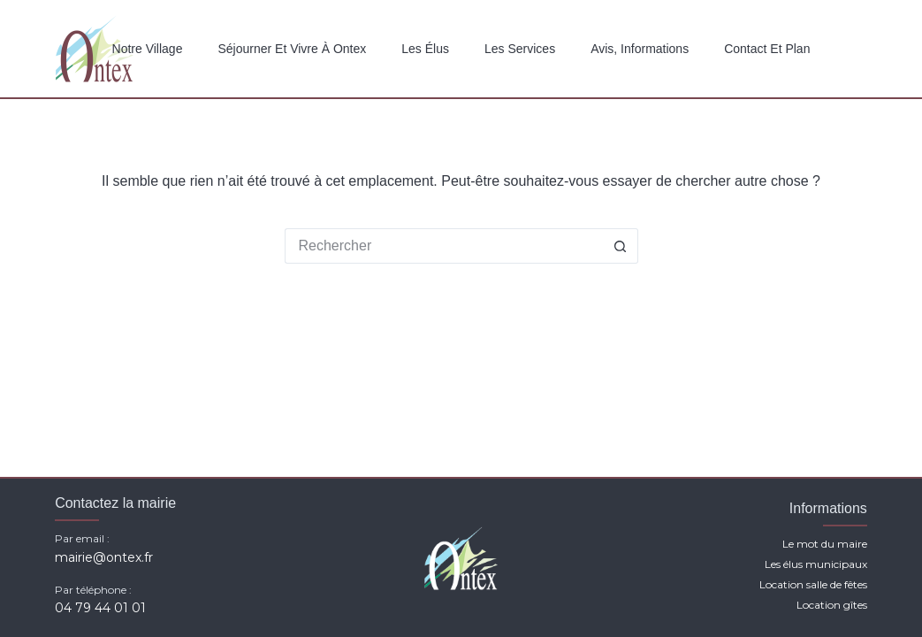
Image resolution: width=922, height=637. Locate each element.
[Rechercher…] (444, 246)
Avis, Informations (640, 49)
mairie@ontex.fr (104, 557)
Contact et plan (767, 49)
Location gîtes (831, 604)
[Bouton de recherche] (620, 246)
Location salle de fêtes (813, 584)
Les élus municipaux (816, 564)
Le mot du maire (824, 543)
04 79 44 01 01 (100, 608)
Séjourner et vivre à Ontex (291, 49)
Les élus (425, 49)
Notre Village (147, 49)
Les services (519, 49)
